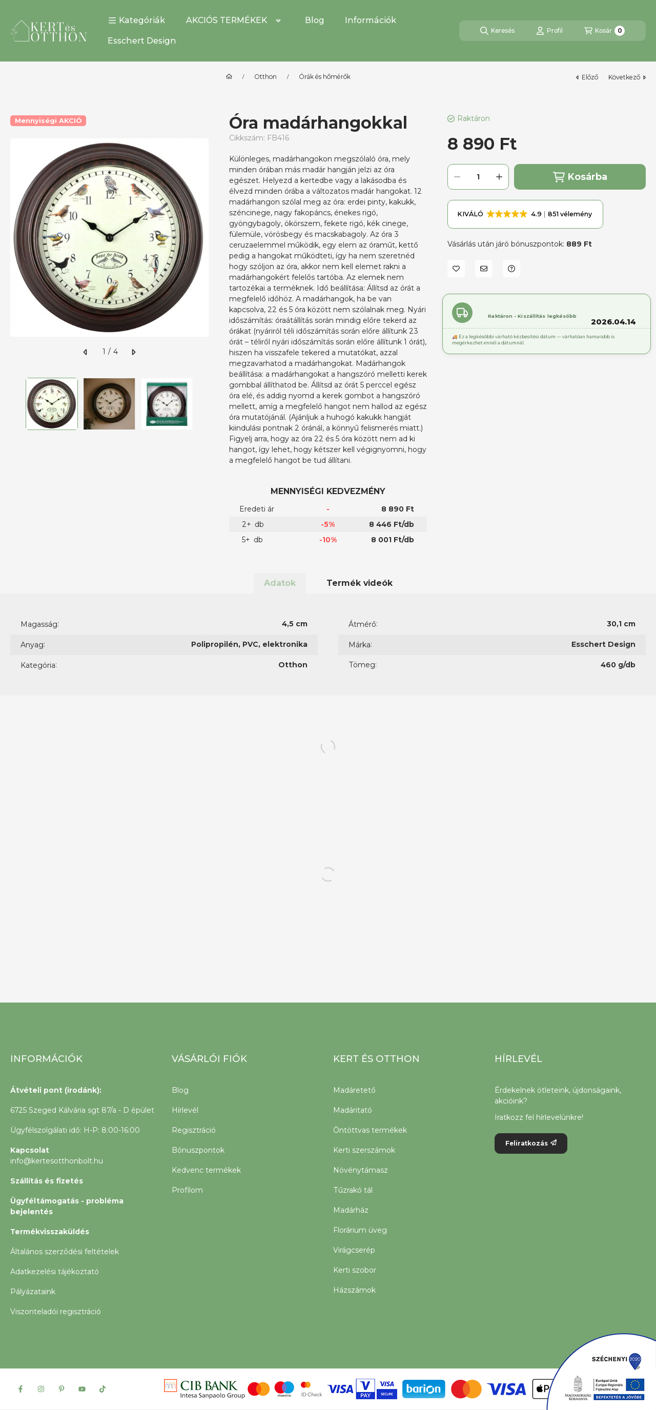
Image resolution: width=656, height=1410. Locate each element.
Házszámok (354, 1290)
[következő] (133, 352)
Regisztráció (194, 1130)
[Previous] (15, 404)
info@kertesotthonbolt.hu (56, 1161)
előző (587, 77)
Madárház (350, 1210)
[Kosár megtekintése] (604, 31)
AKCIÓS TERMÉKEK (226, 20)
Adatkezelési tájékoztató (54, 1271)
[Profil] (549, 31)
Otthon (265, 76)
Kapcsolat (29, 1150)
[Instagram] (41, 1389)
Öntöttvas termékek (370, 1130)
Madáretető (354, 1090)
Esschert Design (142, 41)
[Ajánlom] (484, 268)
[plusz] (499, 177)
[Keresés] (497, 31)
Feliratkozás (531, 1143)
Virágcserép (354, 1250)
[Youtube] (82, 1389)
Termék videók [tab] (359, 583)
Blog (314, 20)
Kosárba (580, 177)
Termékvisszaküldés (49, 1231)
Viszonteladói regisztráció (55, 1311)
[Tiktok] (102, 1389)
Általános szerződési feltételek (64, 1251)
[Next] (203, 404)
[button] (136, 20)
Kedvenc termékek (206, 1170)
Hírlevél (185, 1110)
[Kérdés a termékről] (511, 268)
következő (627, 77)
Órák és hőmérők (325, 76)
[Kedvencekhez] (456, 268)
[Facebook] (20, 1389)
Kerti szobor (354, 1270)
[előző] (85, 352)
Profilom (187, 1190)
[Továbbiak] (278, 20)
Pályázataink (32, 1291)
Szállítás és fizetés (46, 1181)
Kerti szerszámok (364, 1150)
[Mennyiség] (478, 177)
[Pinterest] (61, 1389)
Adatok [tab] (280, 583)
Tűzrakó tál (353, 1190)
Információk (370, 20)
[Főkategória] (229, 76)
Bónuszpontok (198, 1150)
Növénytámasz (360, 1170)
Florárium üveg (360, 1230)
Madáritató (352, 1110)
